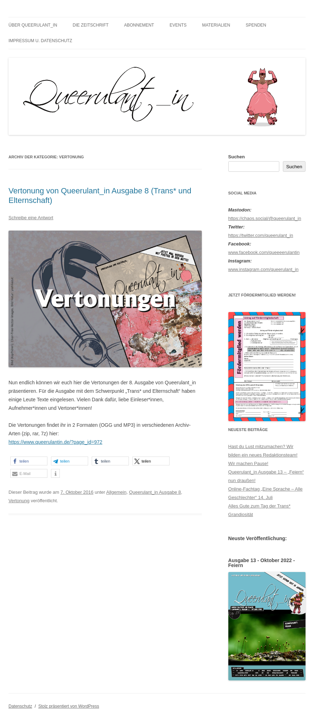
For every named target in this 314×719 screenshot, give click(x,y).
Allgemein (116, 492)
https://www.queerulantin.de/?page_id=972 (55, 442)
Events (178, 25)
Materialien (216, 25)
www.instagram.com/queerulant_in (263, 269)
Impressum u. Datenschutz (40, 40)
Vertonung (18, 500)
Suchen (236, 156)
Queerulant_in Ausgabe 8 (155, 492)
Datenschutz (20, 706)
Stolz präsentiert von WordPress (68, 706)
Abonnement (139, 25)
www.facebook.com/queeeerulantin (264, 252)
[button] (28, 461)
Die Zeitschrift (90, 25)
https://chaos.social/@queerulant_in (264, 218)
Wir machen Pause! (248, 463)
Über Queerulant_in (32, 25)
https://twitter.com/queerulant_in (260, 235)
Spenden (256, 25)
